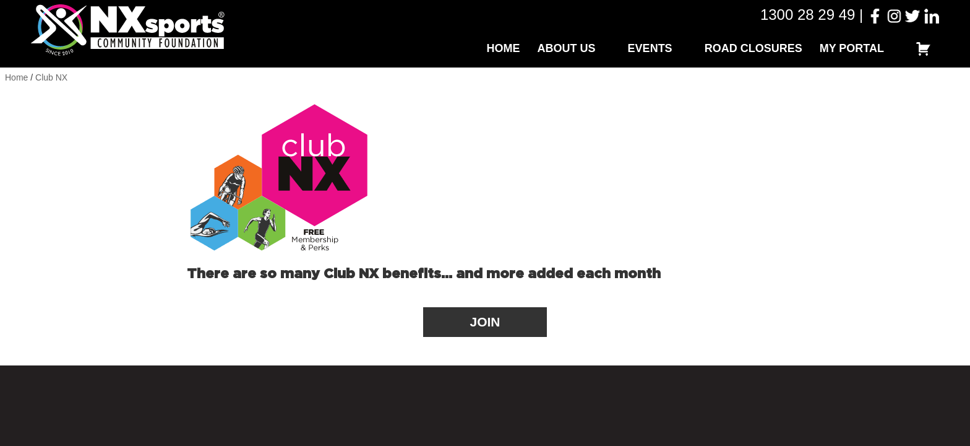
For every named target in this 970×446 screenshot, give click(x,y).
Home (503, 48)
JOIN (485, 322)
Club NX (51, 77)
